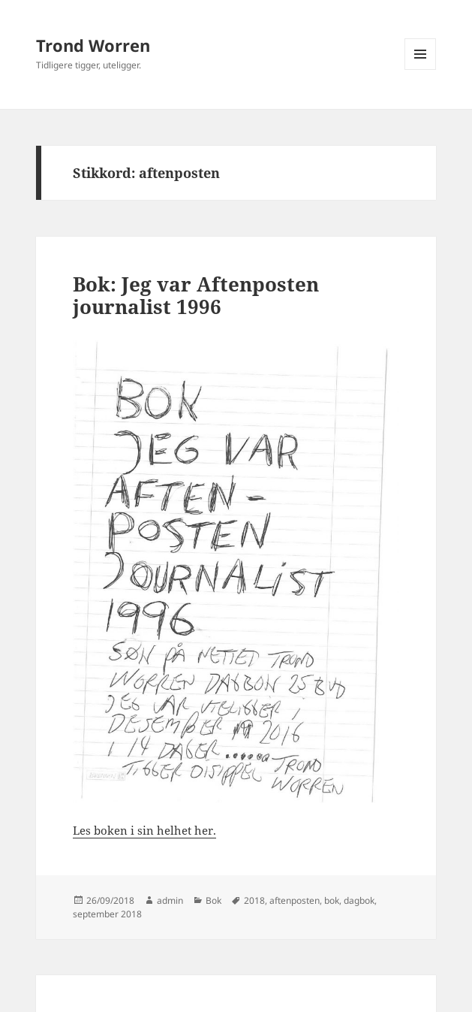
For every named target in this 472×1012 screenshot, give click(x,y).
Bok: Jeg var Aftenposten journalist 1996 (196, 295)
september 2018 (107, 914)
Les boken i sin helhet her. (144, 830)
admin (170, 900)
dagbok (359, 900)
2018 (254, 900)
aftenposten (294, 900)
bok (331, 900)
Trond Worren (93, 45)
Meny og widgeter (420, 69)
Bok (213, 900)
